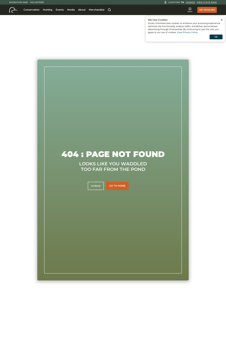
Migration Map (18, 2)
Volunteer (37, 2)
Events (60, 9)
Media (71, 9)
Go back (96, 186)
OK (216, 37)
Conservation (31, 9)
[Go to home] (117, 186)
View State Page (207, 2)
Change (190, 2)
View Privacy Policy (187, 32)
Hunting (47, 9)
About (81, 9)
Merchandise (96, 9)
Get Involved (207, 10)
